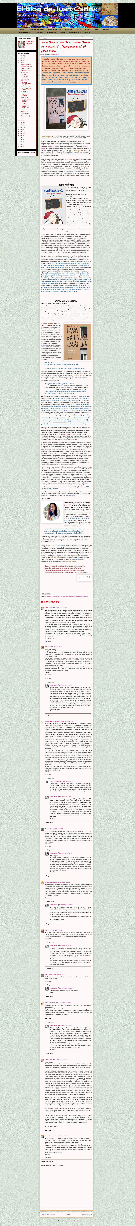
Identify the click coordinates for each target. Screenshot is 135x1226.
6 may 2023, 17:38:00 (56, 829)
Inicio (68, 1215)
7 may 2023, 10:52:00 (66, 904)
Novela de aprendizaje (74, 596)
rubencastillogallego (51, 882)
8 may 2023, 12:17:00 (62, 1059)
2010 (21, 146)
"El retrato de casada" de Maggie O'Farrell (24, 93)
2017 (21, 131)
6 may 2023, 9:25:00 (55, 646)
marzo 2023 (24, 113)
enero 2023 (24, 118)
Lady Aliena (48, 974)
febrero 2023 (24, 116)
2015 (21, 135)
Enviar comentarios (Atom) (70, 1221)
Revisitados (106, 29)
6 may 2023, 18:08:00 (64, 882)
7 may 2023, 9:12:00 (58, 974)
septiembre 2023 (25, 70)
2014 (21, 137)
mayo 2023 (24, 79)
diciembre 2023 (25, 64)
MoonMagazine (51, 32)
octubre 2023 (24, 68)
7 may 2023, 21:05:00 (64, 1002)
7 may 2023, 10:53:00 (66, 988)
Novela (65, 596)
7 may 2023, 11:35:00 (66, 945)
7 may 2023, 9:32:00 (68, 781)
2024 (21, 60)
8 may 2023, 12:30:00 (66, 1025)
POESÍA (87, 29)
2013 (21, 140)
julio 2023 (24, 74)
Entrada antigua (86, 1215)
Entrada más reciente (48, 1215)
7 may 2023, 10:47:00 (66, 853)
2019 (21, 127)
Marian (47, 646)
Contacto (87, 32)
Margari (47, 829)
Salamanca (84, 596)
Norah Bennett (49, 1136)
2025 (21, 58)
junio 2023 (24, 77)
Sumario (21, 29)
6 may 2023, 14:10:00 (67, 721)
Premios (62, 32)
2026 (21, 56)
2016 (21, 133)
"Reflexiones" (39, 32)
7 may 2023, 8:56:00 (57, 930)
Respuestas (50, 682)
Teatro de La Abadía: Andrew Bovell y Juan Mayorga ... (26, 99)
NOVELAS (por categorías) (36, 29)
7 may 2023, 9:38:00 (66, 796)
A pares (49, 596)
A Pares (96, 29)
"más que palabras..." (25, 32)
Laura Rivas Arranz (57, 596)
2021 (21, 123)
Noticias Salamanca (53, 146)
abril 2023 (24, 111)
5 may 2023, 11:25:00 (62, 607)
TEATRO (78, 29)
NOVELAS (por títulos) (54, 29)
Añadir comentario (47, 1161)
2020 (21, 125)
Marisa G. (48, 930)
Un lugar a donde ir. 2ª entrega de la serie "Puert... (26, 88)
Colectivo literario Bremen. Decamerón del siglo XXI (26, 82)
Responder (48, 641)
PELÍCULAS (68, 29)
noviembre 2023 (25, 66)
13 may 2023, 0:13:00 (60, 1136)
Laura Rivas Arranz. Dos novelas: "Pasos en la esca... (25, 106)
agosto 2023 (24, 72)
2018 (21, 129)
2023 (21, 62)
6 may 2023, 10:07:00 (66, 685)
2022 (21, 120)
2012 (21, 142)
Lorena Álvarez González (52, 721)
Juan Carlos (49, 607)
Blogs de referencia (75, 32)
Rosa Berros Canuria (51, 1002)
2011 (21, 144)
